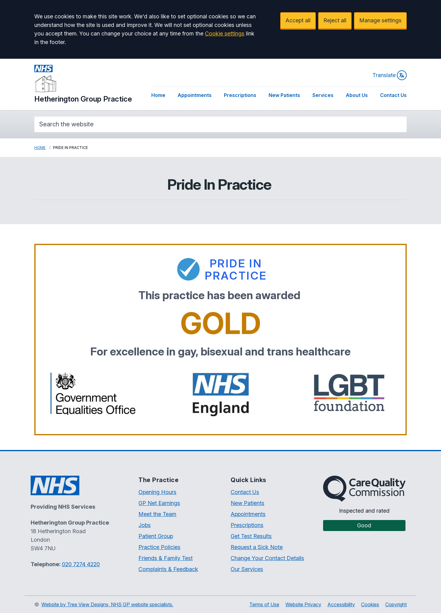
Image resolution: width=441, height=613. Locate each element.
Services (323, 95)
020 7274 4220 (81, 564)
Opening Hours (157, 492)
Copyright (396, 604)
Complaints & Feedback (168, 569)
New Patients (284, 95)
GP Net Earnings (159, 503)
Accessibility (341, 604)
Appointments (195, 95)
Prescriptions (240, 95)
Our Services (247, 569)
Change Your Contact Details (267, 558)
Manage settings (380, 20)
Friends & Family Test (165, 558)
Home (158, 95)
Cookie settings (224, 33)
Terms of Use (264, 604)
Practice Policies (159, 547)
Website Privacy (303, 604)
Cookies (370, 604)
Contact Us (393, 95)
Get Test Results (251, 536)
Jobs (144, 525)
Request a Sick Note (257, 547)
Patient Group (155, 536)
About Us (357, 95)
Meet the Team (157, 514)
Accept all (298, 20)
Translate (389, 75)
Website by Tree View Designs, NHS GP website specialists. (107, 604)
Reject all (334, 20)
